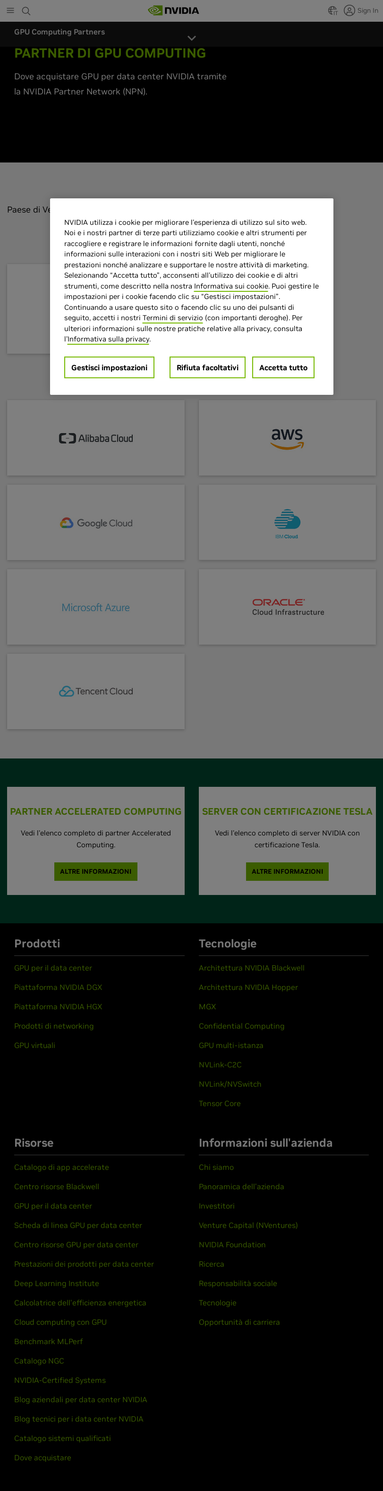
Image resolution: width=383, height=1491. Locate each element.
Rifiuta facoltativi (207, 367)
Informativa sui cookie (231, 285)
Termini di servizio (173, 317)
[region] (191, 296)
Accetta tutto (283, 367)
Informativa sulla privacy (108, 338)
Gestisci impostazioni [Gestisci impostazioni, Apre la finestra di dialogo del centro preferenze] (109, 367)
